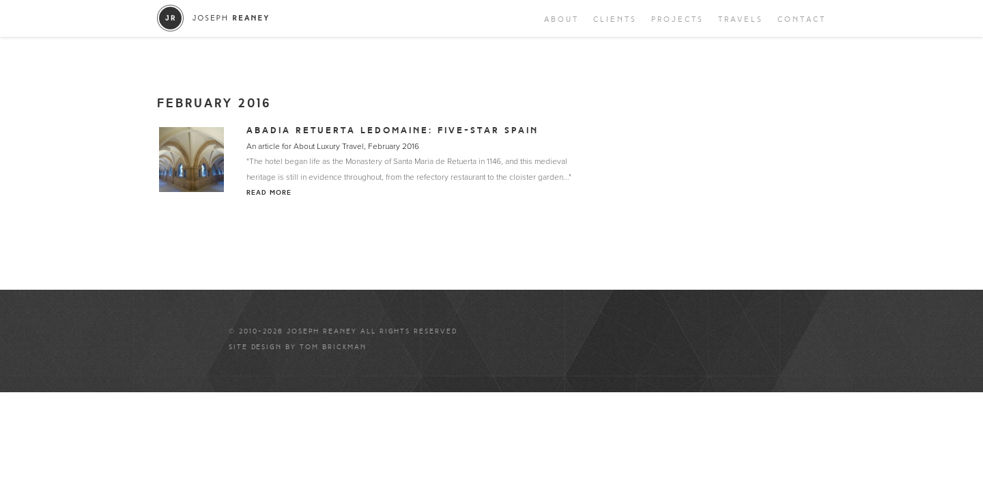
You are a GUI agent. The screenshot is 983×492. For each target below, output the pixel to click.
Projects (677, 19)
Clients (615, 19)
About (561, 19)
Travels (740, 19)
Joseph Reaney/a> (213, 18)
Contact (802, 19)
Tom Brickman (333, 347)
